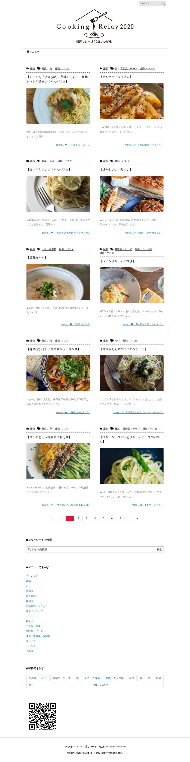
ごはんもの (32, 576)
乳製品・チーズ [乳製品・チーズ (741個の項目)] (62, 678)
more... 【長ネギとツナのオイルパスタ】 (66, 232)
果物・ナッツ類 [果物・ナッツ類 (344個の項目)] (114, 678)
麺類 (32, 68)
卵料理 (29, 601)
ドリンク (31, 646)
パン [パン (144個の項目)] (44, 678)
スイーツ (31, 641)
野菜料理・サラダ (35, 606)
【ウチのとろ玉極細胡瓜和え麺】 (49, 437)
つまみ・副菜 (33, 626)
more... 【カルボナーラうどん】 (144, 145)
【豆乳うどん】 (37, 257)
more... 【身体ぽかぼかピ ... (73, 412)
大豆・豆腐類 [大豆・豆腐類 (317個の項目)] (92, 678)
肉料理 (29, 591)
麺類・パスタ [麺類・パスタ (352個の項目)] (100, 684)
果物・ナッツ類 (143, 249)
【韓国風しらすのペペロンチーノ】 (124, 349)
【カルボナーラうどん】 (116, 77)
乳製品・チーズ (128, 68)
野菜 (44, 68)
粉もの (29, 621)
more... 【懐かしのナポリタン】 (144, 232)
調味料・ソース (34, 631)
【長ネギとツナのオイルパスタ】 (49, 169)
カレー (29, 616)
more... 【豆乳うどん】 (76, 324)
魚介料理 (31, 596)
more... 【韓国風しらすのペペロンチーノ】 (138, 412)
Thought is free (114, 753)
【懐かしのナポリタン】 (116, 169)
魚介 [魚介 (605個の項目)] (31, 684)
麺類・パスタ (62, 68)
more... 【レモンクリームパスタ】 (143, 324)
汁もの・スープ (34, 611)
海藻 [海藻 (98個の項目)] (131, 678)
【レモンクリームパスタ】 (118, 261)
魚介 (52, 161)
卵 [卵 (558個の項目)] (77, 678)
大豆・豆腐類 (49, 249)
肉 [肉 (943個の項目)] (149, 678)
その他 (29, 651)
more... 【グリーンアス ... (148, 505)
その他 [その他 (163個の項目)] (32, 678)
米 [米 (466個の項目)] (141, 678)
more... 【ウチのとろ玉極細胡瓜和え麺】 (66, 505)
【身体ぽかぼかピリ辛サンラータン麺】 (53, 349)
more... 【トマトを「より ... (73, 145)
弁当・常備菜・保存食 (38, 636)
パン (28, 586)
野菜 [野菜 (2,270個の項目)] (158, 678)
